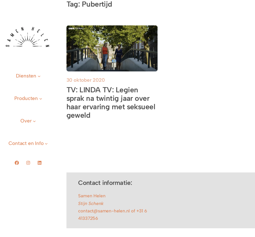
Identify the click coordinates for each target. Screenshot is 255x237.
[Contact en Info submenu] (28, 143)
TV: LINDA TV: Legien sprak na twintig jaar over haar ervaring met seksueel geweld (110, 103)
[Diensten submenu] (28, 76)
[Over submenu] (28, 121)
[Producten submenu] (28, 98)
